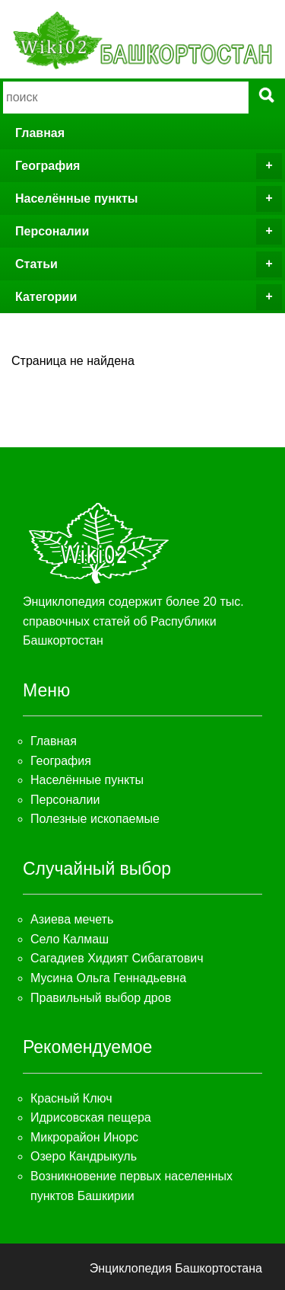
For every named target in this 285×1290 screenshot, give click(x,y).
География (148, 166)
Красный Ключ (71, 1098)
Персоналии (148, 232)
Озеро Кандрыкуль (83, 1156)
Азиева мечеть (71, 919)
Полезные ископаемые (95, 818)
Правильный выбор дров (100, 997)
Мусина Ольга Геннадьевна (108, 978)
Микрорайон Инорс (84, 1137)
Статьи (148, 264)
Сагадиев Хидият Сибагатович (117, 958)
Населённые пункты (148, 199)
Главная (40, 132)
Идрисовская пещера (90, 1117)
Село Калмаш (69, 939)
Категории (148, 297)
